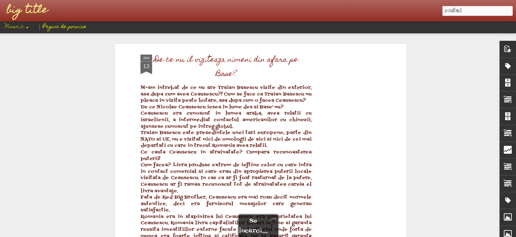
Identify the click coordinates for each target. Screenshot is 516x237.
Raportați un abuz (308, 232)
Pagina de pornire (65, 27)
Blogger (285, 232)
